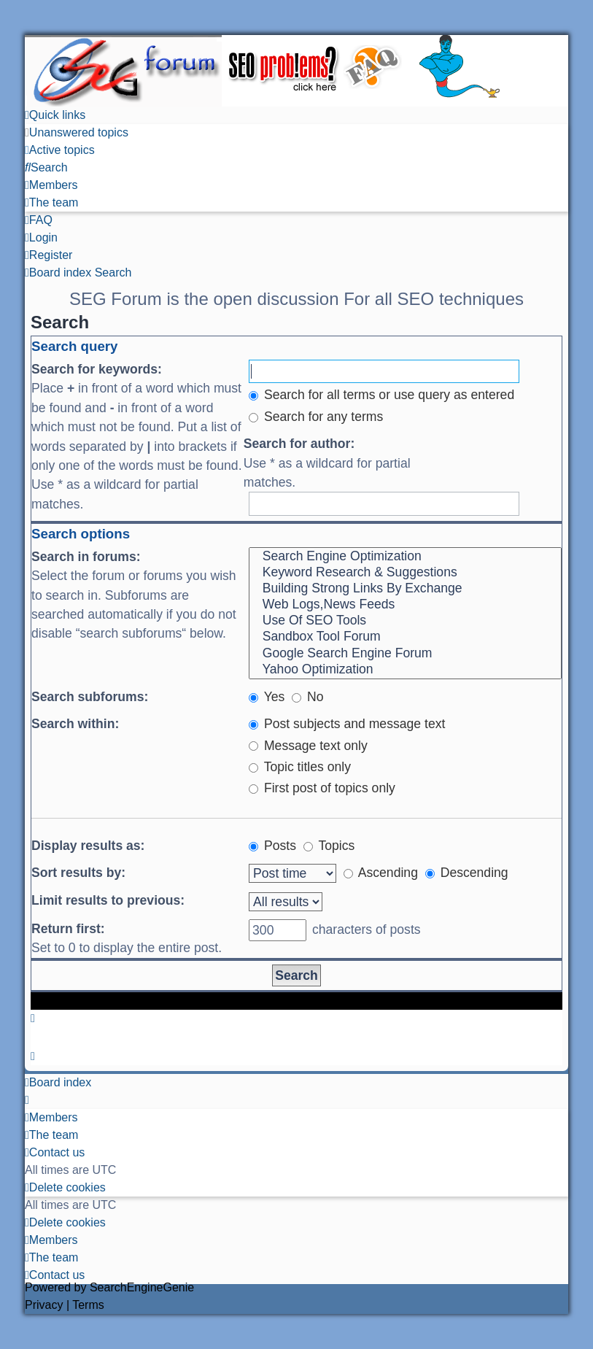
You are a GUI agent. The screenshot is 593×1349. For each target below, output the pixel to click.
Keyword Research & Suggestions (405, 573)
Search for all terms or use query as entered (381, 394)
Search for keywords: (96, 369)
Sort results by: (78, 872)
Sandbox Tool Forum (405, 637)
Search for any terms (316, 416)
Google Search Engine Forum (405, 654)
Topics (328, 845)
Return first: (68, 928)
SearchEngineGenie (142, 1287)
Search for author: (299, 443)
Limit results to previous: (108, 900)
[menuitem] (76, 132)
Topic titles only (300, 766)
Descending (466, 872)
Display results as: (87, 845)
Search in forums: (86, 556)
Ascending (381, 872)
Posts (272, 845)
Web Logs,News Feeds (405, 605)
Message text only (308, 745)
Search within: (75, 723)
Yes (266, 696)
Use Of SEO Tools (405, 621)
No (307, 696)
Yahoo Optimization (405, 670)
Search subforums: (89, 696)
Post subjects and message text (347, 723)
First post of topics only (322, 788)
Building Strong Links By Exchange (405, 589)
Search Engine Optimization (405, 557)
